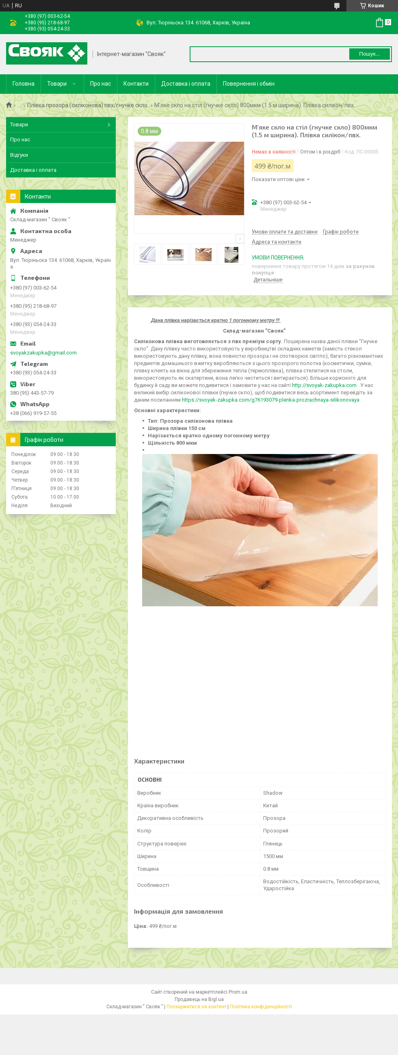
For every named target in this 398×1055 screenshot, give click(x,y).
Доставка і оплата (185, 83)
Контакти (136, 83)
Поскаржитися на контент (196, 1007)
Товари (57, 83)
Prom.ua (238, 992)
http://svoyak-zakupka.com (324, 385)
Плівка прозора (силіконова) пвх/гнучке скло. (88, 105)
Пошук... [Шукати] (369, 54)
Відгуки (19, 155)
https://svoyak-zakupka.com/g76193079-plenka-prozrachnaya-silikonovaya (270, 400)
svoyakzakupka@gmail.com (43, 353)
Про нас (100, 83)
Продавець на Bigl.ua (199, 999)
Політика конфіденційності (261, 1007)
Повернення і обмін (249, 83)
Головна (24, 83)
